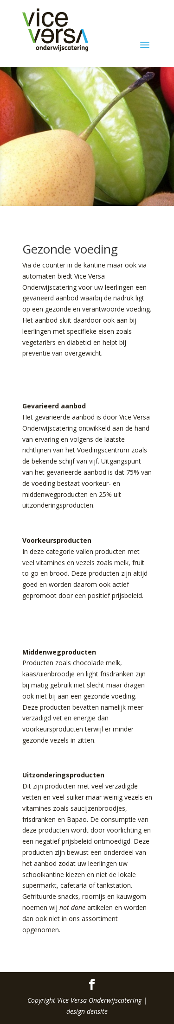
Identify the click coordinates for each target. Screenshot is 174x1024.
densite (97, 1011)
